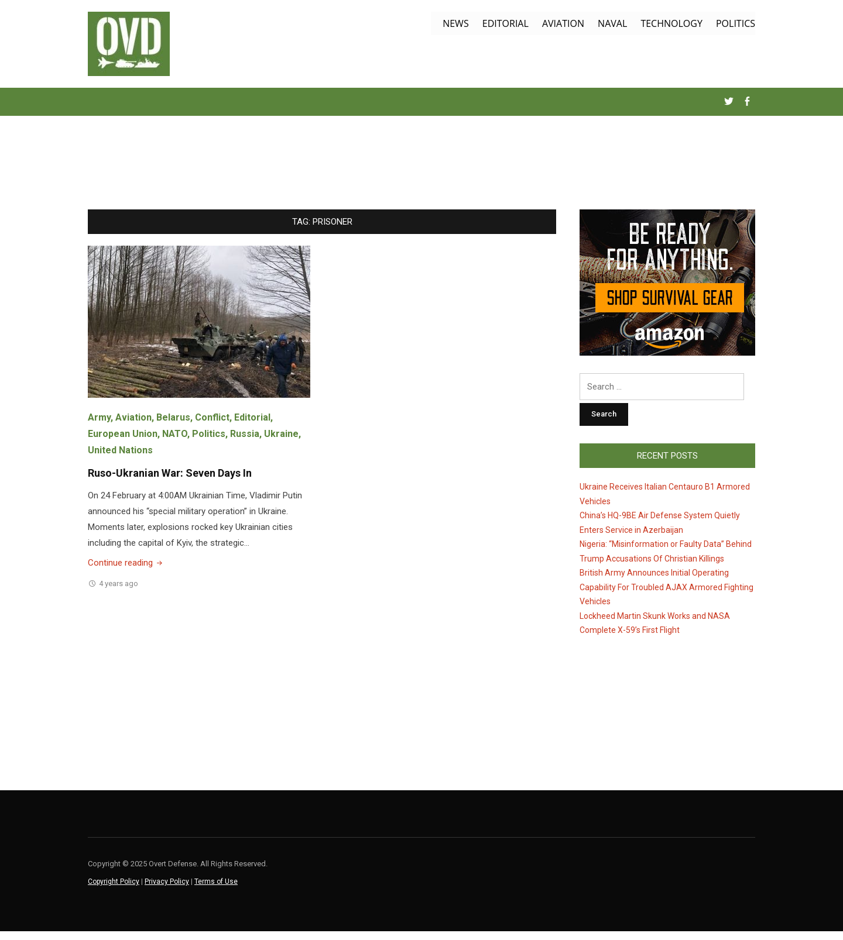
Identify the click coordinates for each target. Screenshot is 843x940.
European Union (122, 433)
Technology (671, 23)
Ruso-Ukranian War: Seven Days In (170, 473)
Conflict (212, 417)
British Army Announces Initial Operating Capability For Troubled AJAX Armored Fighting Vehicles (666, 587)
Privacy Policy (167, 881)
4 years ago (118, 583)
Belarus (173, 417)
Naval (612, 23)
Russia (244, 433)
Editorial (505, 23)
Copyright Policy (113, 881)
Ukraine (281, 433)
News (455, 23)
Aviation (563, 23)
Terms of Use (216, 881)
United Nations (120, 450)
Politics (735, 23)
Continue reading (126, 562)
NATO (174, 433)
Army (99, 417)
